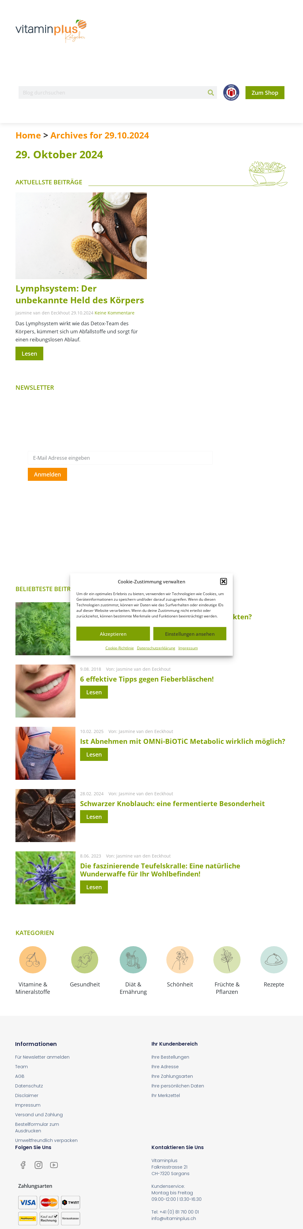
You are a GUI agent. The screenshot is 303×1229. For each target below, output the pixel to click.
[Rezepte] (274, 959)
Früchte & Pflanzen (227, 988)
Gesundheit (85, 984)
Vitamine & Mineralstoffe (32, 988)
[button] (223, 581)
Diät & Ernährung (133, 988)
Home (28, 135)
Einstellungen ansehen (190, 633)
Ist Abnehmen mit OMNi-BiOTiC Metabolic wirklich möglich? (182, 741)
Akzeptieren (113, 633)
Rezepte (274, 984)
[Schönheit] (180, 959)
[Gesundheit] (84, 959)
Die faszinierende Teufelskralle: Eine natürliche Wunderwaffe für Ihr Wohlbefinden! (160, 869)
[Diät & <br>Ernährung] (133, 959)
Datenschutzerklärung (156, 648)
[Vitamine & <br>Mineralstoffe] (32, 959)
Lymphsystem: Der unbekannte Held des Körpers (79, 294)
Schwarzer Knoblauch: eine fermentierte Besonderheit (172, 803)
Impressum (188, 648)
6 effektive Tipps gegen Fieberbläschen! (147, 678)
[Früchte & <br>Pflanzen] (227, 959)
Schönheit (180, 984)
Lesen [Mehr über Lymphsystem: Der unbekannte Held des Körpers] (29, 353)
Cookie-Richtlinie (119, 648)
